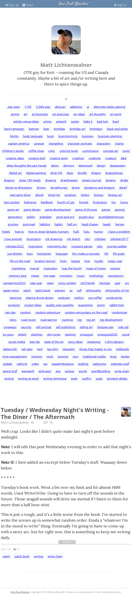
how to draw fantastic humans (48, 231)
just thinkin (14, 253)
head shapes (90, 224)
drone (76, 187)
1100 (27, 107)
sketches (36, 334)
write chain (122, 371)
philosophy (93, 290)
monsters (66, 276)
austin (75, 121)
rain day (10, 312)
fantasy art (115, 195)
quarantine (85, 305)
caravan (39, 143)
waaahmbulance (63, 364)
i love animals (13, 239)
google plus (86, 217)
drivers (41, 187)
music (81, 276)
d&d (123, 158)
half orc (72, 224)
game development (58, 209)
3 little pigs (43, 107)
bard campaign (14, 129)
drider (124, 180)
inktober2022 (15, 246)
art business (40, 114)
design (101, 165)
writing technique (54, 378)
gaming (120, 209)
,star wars (13, 107)
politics (79, 298)
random (25, 312)
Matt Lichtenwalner (15, 422)
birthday (59, 129)
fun (113, 202)
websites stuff (120, 364)
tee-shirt (52, 349)
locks (63, 261)
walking (83, 364)
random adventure (47, 312)
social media (16, 342)
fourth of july (66, 202)
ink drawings (53, 239)
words (83, 371)
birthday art (77, 129)
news (50, 283)
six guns (8, 334)
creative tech (36, 158)
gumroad (29, 224)
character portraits (79, 143)
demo (55, 165)
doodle (82, 173)
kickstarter (44, 253)
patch (27, 290)
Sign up (12, 5)
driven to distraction (18, 187)
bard (116, 121)
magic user (115, 261)
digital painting (36, 173)
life (106, 253)
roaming (67, 320)
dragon (96, 173)
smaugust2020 (107, 334)
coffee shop (36, 151)
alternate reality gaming (109, 107)
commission (90, 151)
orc (127, 283)
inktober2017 (119, 239)
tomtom (36, 356)
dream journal (91, 180)
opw (117, 283)
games (106, 209)
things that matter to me (95, 349)
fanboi (85, 195)
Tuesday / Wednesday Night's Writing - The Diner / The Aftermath (55, 413)
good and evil (65, 217)
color (51, 151)
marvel (34, 268)
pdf (79, 290)
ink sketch (73, 239)
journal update (117, 246)
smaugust (86, 334)
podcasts (64, 298)
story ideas (75, 342)
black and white (117, 129)
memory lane (18, 276)
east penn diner (20, 195)
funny (124, 202)
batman (34, 129)
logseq (75, 261)
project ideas (32, 305)
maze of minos (96, 268)
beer (46, 129)
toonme (63, 356)
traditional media (94, 356)
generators (15, 217)
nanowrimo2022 (14, 283)
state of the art (54, 342)
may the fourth (72, 268)
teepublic (69, 349)
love (87, 261)
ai (88, 107)
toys (75, 356)
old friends (87, 283)
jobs (100, 246)
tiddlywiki (122, 349)
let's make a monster (86, 253)
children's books (13, 151)
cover (126, 151)
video (35, 364)
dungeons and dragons (99, 187)
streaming (93, 342)
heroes (119, 224)
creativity (95, 158)
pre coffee (95, 298)
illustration (34, 239)
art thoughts (97, 114)
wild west (45, 371)
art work (115, 114)
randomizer (119, 312)
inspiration (35, 246)
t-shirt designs (114, 342)
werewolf (28, 371)
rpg (79, 320)
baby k (88, 121)
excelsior (70, 195)
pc (71, 290)
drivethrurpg (58, 187)
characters (103, 143)
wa (45, 364)
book (50, 136)
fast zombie (12, 202)
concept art (110, 151)
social (125, 334)
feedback (47, 202)
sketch (22, 334)
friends (83, 202)
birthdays (96, 129)
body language (33, 136)
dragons (9, 180)
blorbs (14, 136)
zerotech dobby (117, 378)
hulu (87, 231)
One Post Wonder (73, 4)
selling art (86, 327)
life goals (119, 253)
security (26, 327)
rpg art (90, 320)
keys (30, 253)
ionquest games (81, 246)
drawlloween (69, 180)
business (87, 136)
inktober (100, 239)
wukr (74, 378)
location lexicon (45, 261)
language (62, 253)
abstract (60, 107)
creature (110, 158)
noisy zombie (67, 283)
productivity (114, 298)
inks (87, 239)
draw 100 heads (30, 180)
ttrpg (113, 356)
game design (32, 209)
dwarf (123, 187)
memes (115, 268)
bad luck (102, 121)
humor (98, 231)
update (7, 364)
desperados (117, 165)
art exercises (60, 114)
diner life (56, 173)
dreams (111, 180)
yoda (99, 378)
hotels (6, 231)
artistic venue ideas (26, 121)
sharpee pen (105, 327)
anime (15, 114)
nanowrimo (115, 276)
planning (15, 298)
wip (58, 371)
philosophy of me (117, 290)
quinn (101, 305)
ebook (39, 195)
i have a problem (119, 231)
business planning (110, 136)
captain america (18, 143)
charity (119, 143)
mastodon (50, 268)
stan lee (34, 342)
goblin (31, 217)
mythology (96, 276)
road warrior (48, 320)
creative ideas (15, 158)
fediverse (30, 202)
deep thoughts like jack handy (27, 165)
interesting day (57, 246)
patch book (42, 290)
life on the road (20, 261)
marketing (18, 268)
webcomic (99, 364)
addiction (76, 107)
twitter (125, 356)
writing (9, 378)
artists (47, 121)
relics (12, 320)
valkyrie (22, 364)
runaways (9, 327)
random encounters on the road (86, 312)
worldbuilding (100, 371)
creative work (59, 158)
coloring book (69, 151)
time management (15, 356)
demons (68, 165)
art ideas (79, 114)
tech (40, 349)
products (14, 305)
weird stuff (10, 371)
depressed (85, 165)
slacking (70, 334)
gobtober (46, 217)
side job (123, 327)
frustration (100, 202)
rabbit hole (116, 305)
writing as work (28, 378)
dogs (70, 173)
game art (13, 209)
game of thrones (86, 209)
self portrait (43, 327)
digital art (15, 173)
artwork (61, 121)
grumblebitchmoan (111, 217)
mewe (35, 276)
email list (54, 195)
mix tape (49, 276)
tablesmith (10, 349)
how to (19, 231)
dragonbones (114, 173)
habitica (45, 224)
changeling (56, 143)
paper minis (11, 290)
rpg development (111, 320)
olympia (104, 283)
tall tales (27, 349)
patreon (60, 290)
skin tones (53, 334)
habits (58, 224)
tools (50, 356)
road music (28, 320)
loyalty (98, 261)
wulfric (86, 378)
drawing (50, 180)
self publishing (65, 327)
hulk (76, 231)
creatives (78, 158)
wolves (69, 371)
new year (36, 283)
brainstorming (67, 136)
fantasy (99, 195)
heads (107, 224)
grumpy (13, 224)
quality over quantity (60, 305)
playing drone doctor (40, 298)
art (25, 114)
